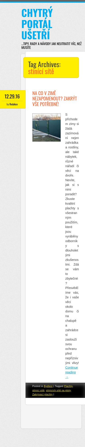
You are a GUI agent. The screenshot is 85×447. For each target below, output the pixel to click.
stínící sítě (38, 390)
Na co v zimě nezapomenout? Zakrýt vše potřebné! (54, 98)
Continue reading (71, 372)
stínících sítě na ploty (58, 390)
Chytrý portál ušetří (37, 23)
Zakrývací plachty (42, 394)
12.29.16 (12, 96)
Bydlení (48, 386)
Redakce (13, 104)
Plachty (68, 386)
